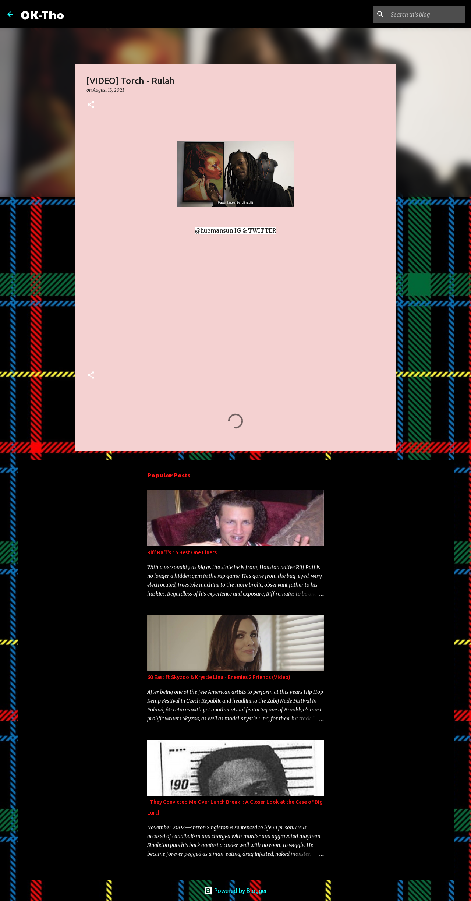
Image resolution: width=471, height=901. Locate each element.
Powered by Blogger (235, 890)
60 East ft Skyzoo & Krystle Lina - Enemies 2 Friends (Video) (218, 677)
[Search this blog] (426, 14)
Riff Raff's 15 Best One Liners (182, 552)
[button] (90, 105)
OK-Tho (42, 14)
